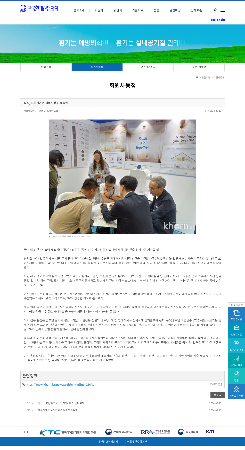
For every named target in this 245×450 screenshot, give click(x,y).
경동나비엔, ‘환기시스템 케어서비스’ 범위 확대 (61, 378)
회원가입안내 (236, 346)
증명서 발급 (236, 361)
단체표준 (196, 10)
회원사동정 (97, 67)
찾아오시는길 (236, 391)
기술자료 (137, 10)
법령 (156, 10)
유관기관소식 (148, 67)
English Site (218, 19)
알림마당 (175, 10)
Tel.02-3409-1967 (76, 432)
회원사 (99, 10)
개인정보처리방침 (108, 417)
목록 (216, 370)
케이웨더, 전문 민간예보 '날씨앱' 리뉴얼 (58, 385)
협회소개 (79, 10)
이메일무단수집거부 (136, 417)
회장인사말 (236, 315)
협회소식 (46, 67)
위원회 (117, 10)
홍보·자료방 (199, 67)
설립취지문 (236, 330)
